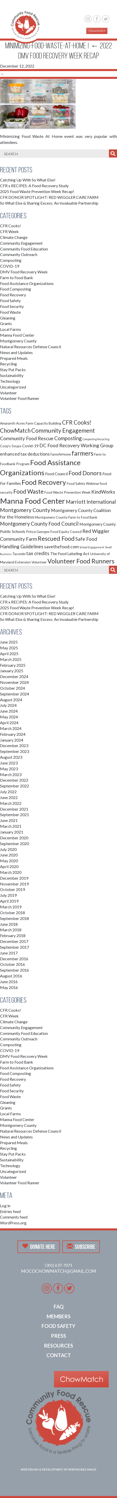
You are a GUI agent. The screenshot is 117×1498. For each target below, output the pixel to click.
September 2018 (14, 918)
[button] (103, 7)
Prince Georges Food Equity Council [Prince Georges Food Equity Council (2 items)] (54, 531)
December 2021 (14, 809)
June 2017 (9, 952)
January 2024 (11, 740)
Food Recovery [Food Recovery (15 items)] (44, 482)
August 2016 (11, 975)
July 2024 (8, 705)
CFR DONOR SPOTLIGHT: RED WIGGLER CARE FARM (49, 197)
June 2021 (9, 820)
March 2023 (10, 774)
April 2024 (9, 722)
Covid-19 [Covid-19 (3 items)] (30, 445)
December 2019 (14, 878)
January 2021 (11, 832)
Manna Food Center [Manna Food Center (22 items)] (32, 500)
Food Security (12, 306)
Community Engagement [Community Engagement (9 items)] (63, 430)
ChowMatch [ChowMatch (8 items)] (15, 430)
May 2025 (9, 647)
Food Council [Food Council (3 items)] (56, 473)
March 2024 (10, 728)
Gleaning (7, 317)
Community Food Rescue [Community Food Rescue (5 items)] (26, 438)
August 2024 (11, 699)
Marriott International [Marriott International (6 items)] (91, 502)
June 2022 (9, 797)
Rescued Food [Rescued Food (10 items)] (56, 538)
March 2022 (10, 803)
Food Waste (10, 312)
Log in (5, 1205)
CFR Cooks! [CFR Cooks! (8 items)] (76, 422)
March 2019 (10, 906)
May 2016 (9, 987)
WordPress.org (13, 1222)
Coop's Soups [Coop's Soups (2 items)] (10, 446)
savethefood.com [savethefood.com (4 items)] (61, 546)
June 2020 (9, 854)
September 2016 (14, 970)
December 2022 (14, 780)
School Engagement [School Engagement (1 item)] (91, 547)
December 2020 (14, 837)
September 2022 (14, 785)
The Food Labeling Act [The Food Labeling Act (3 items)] (69, 553)
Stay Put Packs (13, 369)
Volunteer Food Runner (19, 398)
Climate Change (13, 237)
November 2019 (14, 883)
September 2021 (14, 814)
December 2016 (14, 958)
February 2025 (12, 665)
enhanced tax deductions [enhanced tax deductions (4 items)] (25, 454)
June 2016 (9, 981)
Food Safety (10, 300)
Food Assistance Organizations (27, 283)
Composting (10, 260)
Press (58, 1336)
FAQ (59, 1306)
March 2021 (10, 826)
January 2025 (11, 670)
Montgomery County (18, 340)
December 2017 (14, 941)
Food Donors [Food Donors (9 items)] (85, 472)
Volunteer (8, 392)
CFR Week (9, 231)
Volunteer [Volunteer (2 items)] (39, 562)
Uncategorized (13, 387)
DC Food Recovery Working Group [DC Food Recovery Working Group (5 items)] (76, 445)
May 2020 (9, 860)
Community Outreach (18, 254)
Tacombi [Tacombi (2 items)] (18, 554)
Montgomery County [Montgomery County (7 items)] (25, 510)
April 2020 (9, 866)
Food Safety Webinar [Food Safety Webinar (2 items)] (83, 483)
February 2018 (12, 935)
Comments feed (13, 1217)
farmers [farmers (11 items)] (82, 453)
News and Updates (16, 352)
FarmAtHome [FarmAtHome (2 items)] (60, 454)
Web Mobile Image (82, 1469)
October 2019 (12, 889)
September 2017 (14, 947)
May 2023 (9, 768)
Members (59, 1316)
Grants (6, 323)
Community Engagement (21, 243)
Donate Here (38, 1246)
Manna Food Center (17, 335)
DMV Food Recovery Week (24, 271)
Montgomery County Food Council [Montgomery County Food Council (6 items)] (39, 524)
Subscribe (81, 1246)
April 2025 (9, 653)
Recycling (8, 363)
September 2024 (14, 693)
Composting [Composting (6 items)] (68, 438)
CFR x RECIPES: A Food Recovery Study (34, 185)
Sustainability (11, 375)
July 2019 (8, 895)
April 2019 (9, 901)
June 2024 (9, 711)
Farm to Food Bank (16, 277)
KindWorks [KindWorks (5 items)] (103, 492)
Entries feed (10, 1211)
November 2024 (14, 682)
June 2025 (9, 642)
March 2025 (10, 659)
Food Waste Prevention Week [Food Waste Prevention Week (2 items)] (67, 492)
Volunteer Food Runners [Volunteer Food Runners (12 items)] (80, 561)
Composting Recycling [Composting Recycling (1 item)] (95, 439)
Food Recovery (13, 294)
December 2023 (14, 745)
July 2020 (8, 849)
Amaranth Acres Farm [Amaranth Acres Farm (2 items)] (16, 423)
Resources (58, 1346)
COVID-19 (9, 266)
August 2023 (11, 757)
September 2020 (14, 843)
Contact (58, 1355)
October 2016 (12, 964)
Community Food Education (24, 248)
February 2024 (12, 734)
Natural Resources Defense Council (30, 346)
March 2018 (10, 929)
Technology (10, 381)
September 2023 (14, 751)
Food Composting (15, 288)
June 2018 (9, 924)
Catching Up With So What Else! (27, 179)
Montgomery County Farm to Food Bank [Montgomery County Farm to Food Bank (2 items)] (66, 517)
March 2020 (10, 872)
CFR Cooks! (10, 225)
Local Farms (10, 329)
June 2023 (9, 762)
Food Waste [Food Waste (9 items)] (28, 491)
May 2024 (9, 716)
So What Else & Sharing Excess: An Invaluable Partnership (49, 203)
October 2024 (12, 688)
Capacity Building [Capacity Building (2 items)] (47, 423)
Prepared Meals (14, 358)
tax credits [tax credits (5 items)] (37, 553)
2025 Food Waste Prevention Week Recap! (37, 191)
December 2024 (14, 676)
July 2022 (8, 791)
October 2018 (12, 912)
